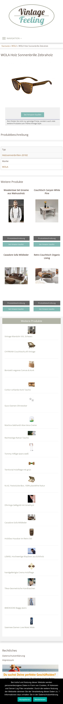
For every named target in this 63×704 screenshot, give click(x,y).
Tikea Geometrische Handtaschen (20, 588)
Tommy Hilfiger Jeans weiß (17, 453)
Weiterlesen (40, 699)
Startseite (6, 46)
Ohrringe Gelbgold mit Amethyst (19, 505)
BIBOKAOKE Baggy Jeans (16, 608)
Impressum (8, 660)
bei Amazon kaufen (32, 114)
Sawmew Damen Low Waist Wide (19, 627)
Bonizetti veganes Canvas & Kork (19, 370)
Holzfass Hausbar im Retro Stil (18, 538)
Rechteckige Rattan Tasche (17, 438)
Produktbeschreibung (16, 238)
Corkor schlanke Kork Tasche (18, 390)
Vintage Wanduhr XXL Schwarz (18, 336)
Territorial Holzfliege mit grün (18, 469)
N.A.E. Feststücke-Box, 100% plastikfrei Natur (25, 485)
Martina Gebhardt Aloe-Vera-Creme (21, 425)
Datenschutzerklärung (13, 655)
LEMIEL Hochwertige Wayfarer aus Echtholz (24, 556)
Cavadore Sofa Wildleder (16, 254)
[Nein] (59, 691)
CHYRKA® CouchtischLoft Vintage (20, 351)
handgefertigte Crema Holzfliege (19, 572)
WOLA (14, 46)
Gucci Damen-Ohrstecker (16, 405)
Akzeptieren (24, 699)
